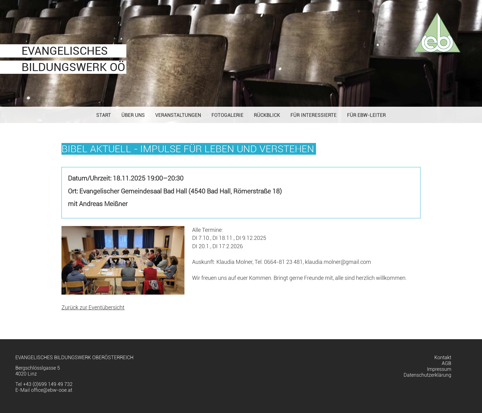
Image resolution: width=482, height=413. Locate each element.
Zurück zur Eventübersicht (92, 307)
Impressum (439, 369)
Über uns (133, 115)
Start (103, 115)
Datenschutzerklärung (427, 375)
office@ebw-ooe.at (51, 390)
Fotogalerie (227, 115)
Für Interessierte (313, 115)
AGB (446, 363)
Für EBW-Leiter (366, 115)
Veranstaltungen (178, 115)
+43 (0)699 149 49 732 (48, 384)
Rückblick (267, 115)
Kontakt (442, 357)
